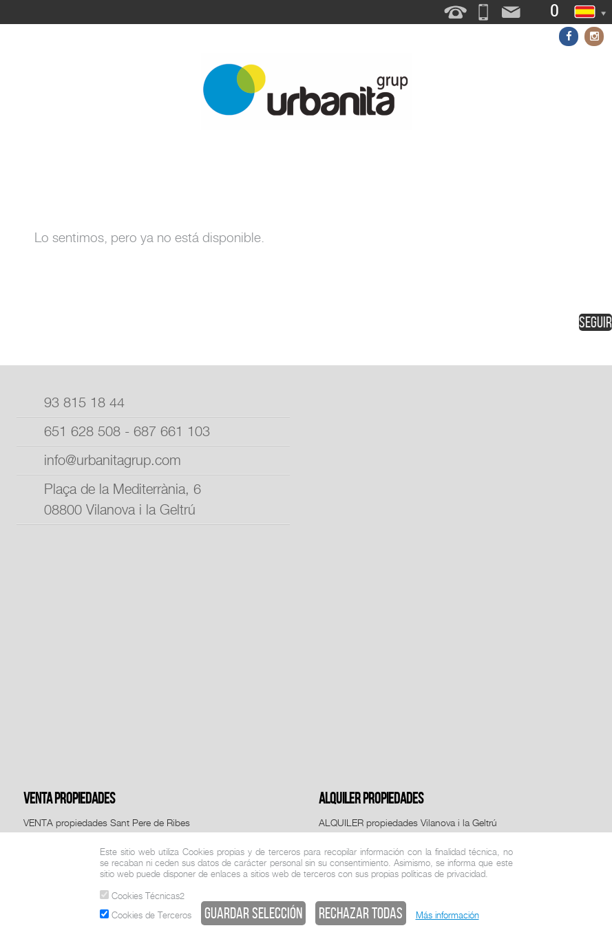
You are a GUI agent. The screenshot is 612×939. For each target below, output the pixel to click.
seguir (595, 322)
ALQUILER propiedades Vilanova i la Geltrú (408, 822)
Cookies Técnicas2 (142, 895)
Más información (447, 914)
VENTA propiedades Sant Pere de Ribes (106, 822)
